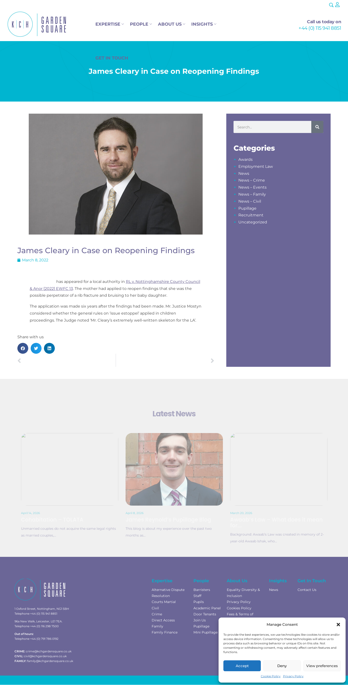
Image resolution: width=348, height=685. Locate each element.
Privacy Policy (293, 676)
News (243, 173)
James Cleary (42, 281)
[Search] (317, 127)
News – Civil (249, 201)
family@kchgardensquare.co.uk (50, 661)
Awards (245, 159)
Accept (242, 665)
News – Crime (251, 180)
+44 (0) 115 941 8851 (319, 28)
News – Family (252, 194)
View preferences (322, 665)
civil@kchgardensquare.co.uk (45, 656)
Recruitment (250, 215)
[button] (338, 624)
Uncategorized (252, 222)
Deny (282, 665)
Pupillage (247, 208)
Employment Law (255, 166)
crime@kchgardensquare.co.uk (48, 651)
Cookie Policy (271, 676)
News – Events (252, 187)
